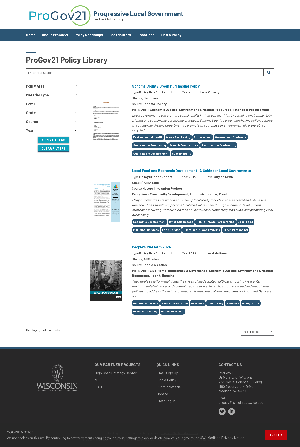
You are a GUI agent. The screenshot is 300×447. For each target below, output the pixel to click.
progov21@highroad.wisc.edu (241, 402)
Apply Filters (53, 140)
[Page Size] (257, 332)
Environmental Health (148, 137)
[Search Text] (144, 73)
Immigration (250, 303)
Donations (146, 35)
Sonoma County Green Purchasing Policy (166, 86)
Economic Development (149, 222)
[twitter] (222, 411)
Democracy (215, 303)
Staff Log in (166, 401)
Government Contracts (230, 137)
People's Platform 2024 (151, 247)
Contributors (120, 35)
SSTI (98, 386)
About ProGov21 (55, 35)
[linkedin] (231, 411)
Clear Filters (53, 148)
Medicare (232, 303)
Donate (162, 393)
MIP (98, 379)
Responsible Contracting (218, 145)
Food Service (171, 230)
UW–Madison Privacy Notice (222, 437)
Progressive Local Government (138, 13)
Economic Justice (145, 303)
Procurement (203, 137)
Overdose (197, 303)
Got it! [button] (276, 435)
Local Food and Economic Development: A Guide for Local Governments (191, 170)
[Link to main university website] (57, 392)
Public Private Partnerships (215, 222)
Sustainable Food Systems (201, 230)
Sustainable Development (151, 153)
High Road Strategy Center (116, 372)
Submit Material (169, 386)
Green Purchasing (178, 137)
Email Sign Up (167, 372)
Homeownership (172, 311)
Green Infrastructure (183, 145)
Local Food (245, 222)
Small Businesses (181, 222)
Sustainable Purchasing (149, 145)
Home (31, 35)
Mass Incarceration (174, 303)
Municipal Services (146, 230)
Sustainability (181, 153)
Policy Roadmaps (89, 35)
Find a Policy (171, 35)
